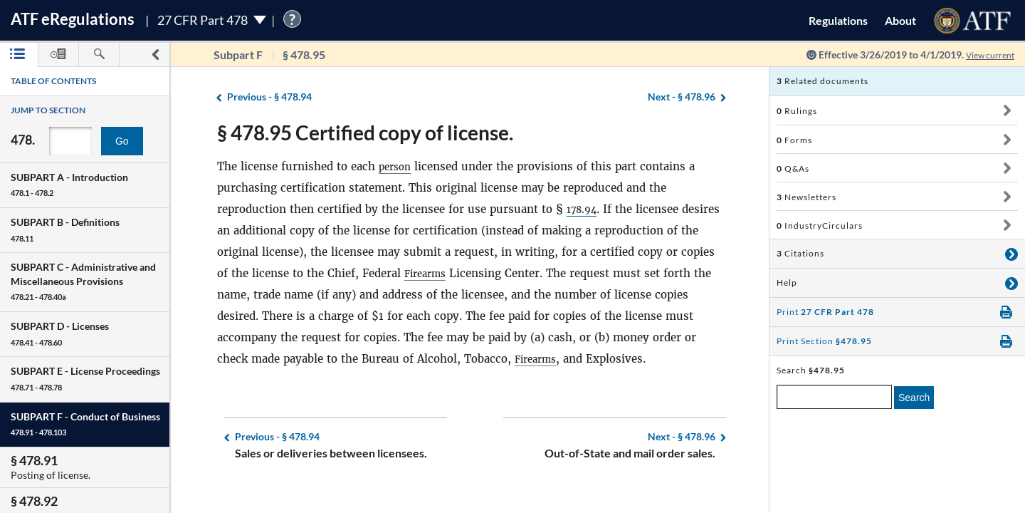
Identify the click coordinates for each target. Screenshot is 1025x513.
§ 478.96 (681, 97)
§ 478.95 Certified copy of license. (365, 132)
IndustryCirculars (820, 225)
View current (985, 54)
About (900, 20)
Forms (794, 140)
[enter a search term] (834, 397)
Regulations (838, 20)
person (397, 166)
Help (787, 282)
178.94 (584, 209)
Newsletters (806, 197)
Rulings (797, 110)
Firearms (428, 273)
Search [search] (914, 397)
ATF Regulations (73, 18)
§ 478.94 (269, 97)
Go (122, 141)
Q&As (793, 168)
